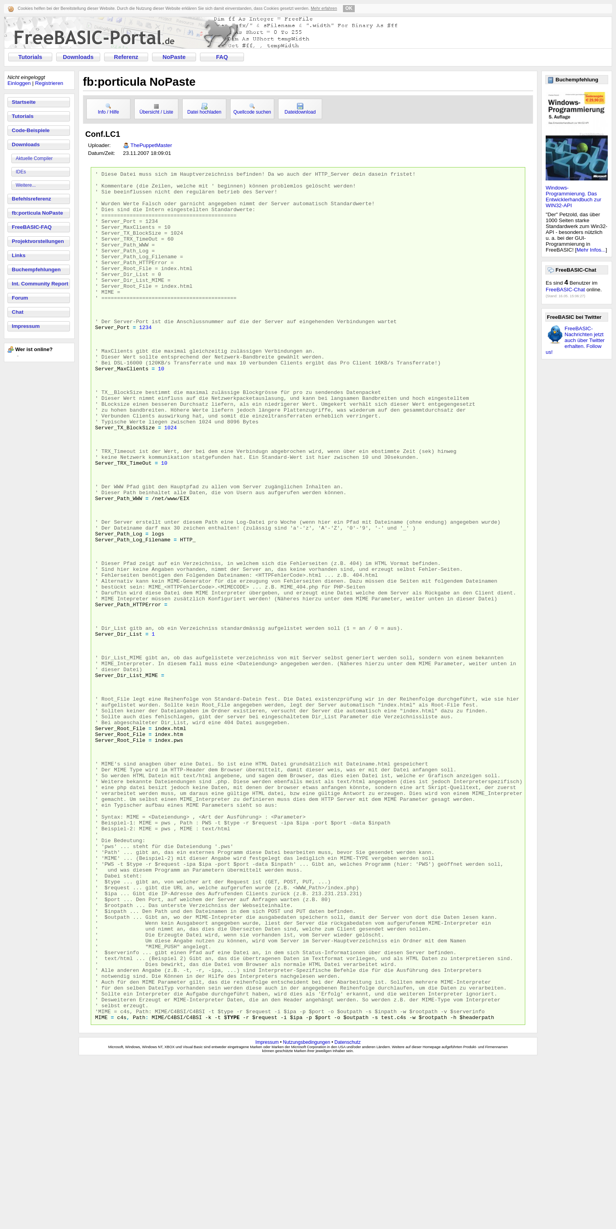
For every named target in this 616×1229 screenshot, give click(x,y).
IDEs (21, 172)
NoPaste (174, 57)
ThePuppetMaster (151, 145)
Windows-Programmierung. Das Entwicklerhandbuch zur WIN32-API (573, 196)
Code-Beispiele (31, 130)
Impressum (26, 326)
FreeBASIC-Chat (565, 290)
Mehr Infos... (591, 250)
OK (348, 8)
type (233, 1186)
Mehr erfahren (324, 8)
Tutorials (30, 57)
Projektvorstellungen (38, 241)
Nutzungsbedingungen (306, 1212)
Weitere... (26, 185)
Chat (18, 312)
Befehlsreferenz (31, 199)
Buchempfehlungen (36, 269)
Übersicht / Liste (156, 109)
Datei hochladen (204, 109)
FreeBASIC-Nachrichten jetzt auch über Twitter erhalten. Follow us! (575, 340)
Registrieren (49, 83)
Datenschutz (347, 1212)
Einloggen (19, 83)
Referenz (126, 57)
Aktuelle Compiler (34, 158)
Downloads (78, 57)
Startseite (24, 102)
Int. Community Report (40, 284)
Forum (20, 298)
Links (19, 255)
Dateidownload (299, 109)
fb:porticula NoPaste (37, 213)
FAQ (222, 57)
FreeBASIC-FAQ (31, 227)
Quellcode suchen (252, 109)
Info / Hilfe (108, 109)
